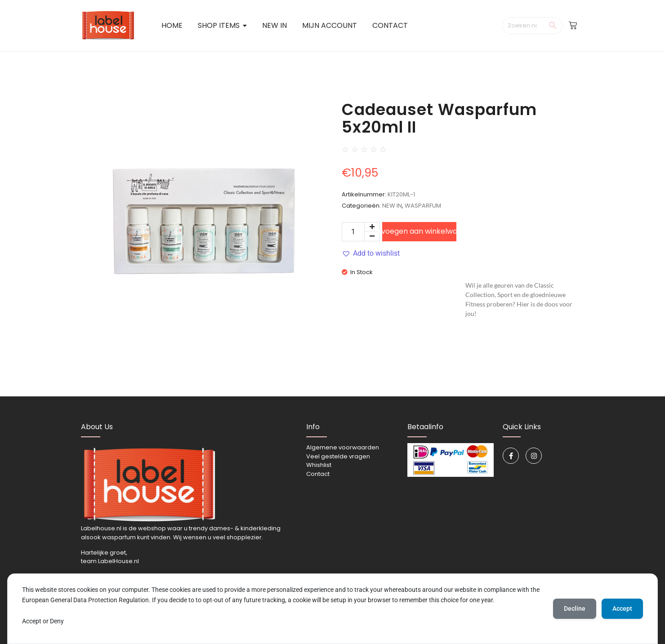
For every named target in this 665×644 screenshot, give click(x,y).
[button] (371, 253)
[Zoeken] (523, 25)
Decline (574, 608)
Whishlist (318, 465)
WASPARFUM (423, 205)
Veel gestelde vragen (338, 456)
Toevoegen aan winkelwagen (419, 231)
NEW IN (392, 205)
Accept (622, 608)
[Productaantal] (353, 231)
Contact (318, 474)
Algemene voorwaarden (342, 447)
